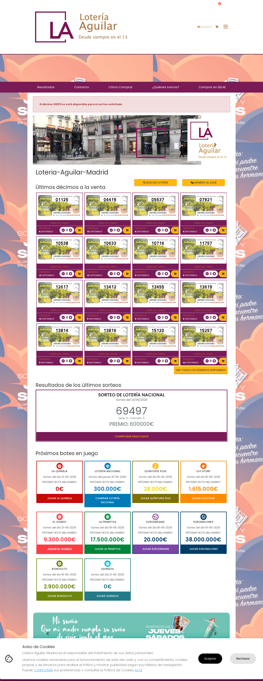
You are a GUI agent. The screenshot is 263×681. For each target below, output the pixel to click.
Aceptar (210, 658)
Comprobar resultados (131, 436)
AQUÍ (138, 670)
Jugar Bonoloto (59, 596)
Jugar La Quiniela (59, 498)
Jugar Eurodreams (155, 549)
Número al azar (203, 182)
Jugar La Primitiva (107, 549)
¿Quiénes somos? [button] (165, 87)
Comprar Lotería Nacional (107, 500)
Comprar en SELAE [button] (212, 87)
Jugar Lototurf (203, 498)
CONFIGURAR (43, 670)
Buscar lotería (155, 182)
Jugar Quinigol (107, 596)
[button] (47, 144)
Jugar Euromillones (203, 549)
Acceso (204, 27)
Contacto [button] (81, 87)
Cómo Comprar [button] (120, 87)
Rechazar (243, 658)
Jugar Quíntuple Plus (155, 498)
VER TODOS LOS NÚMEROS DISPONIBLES (201, 370)
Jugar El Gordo (59, 549)
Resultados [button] (46, 87)
